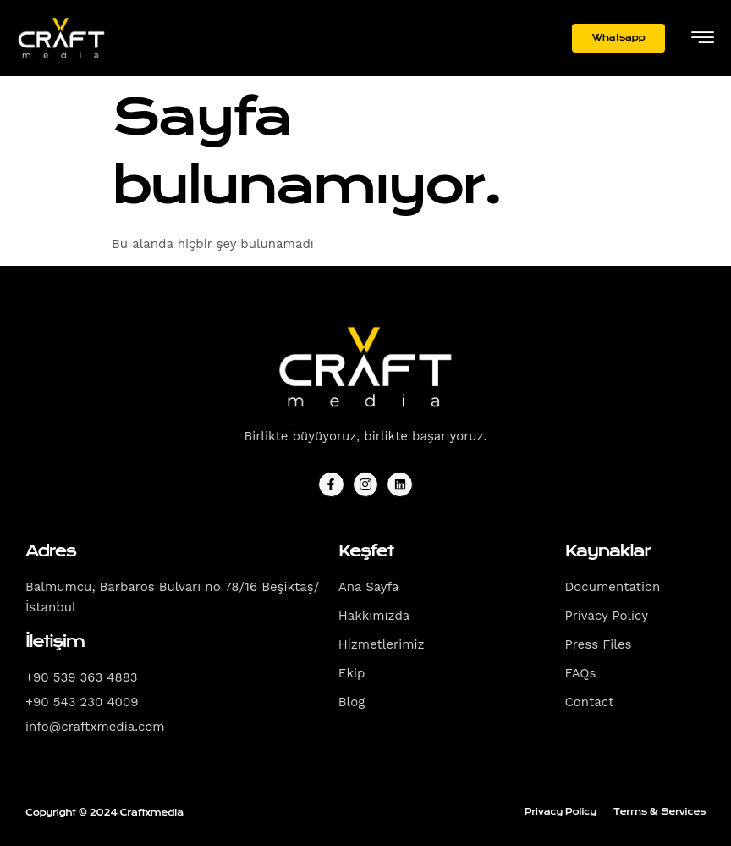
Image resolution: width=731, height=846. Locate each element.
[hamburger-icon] (703, 39)
